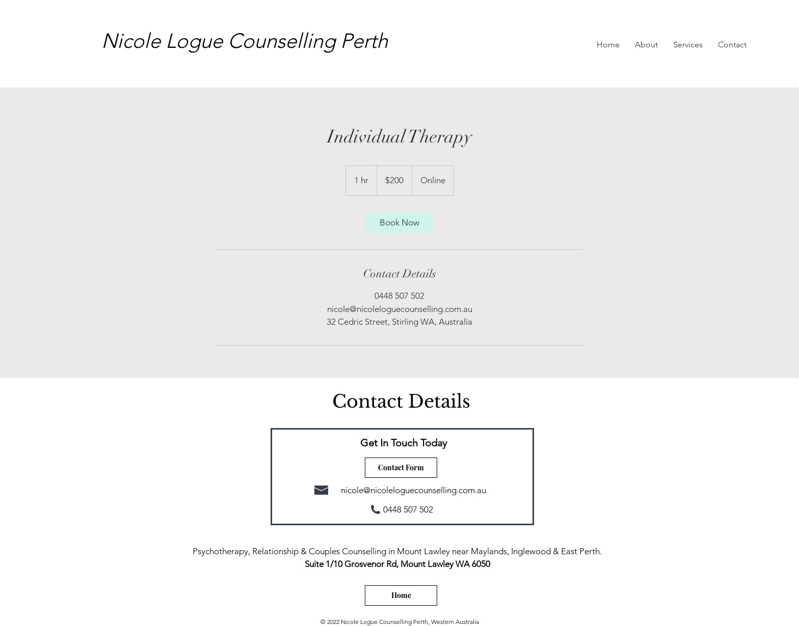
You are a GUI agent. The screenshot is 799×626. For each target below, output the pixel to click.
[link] (399, 222)
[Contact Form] (401, 468)
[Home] (401, 595)
